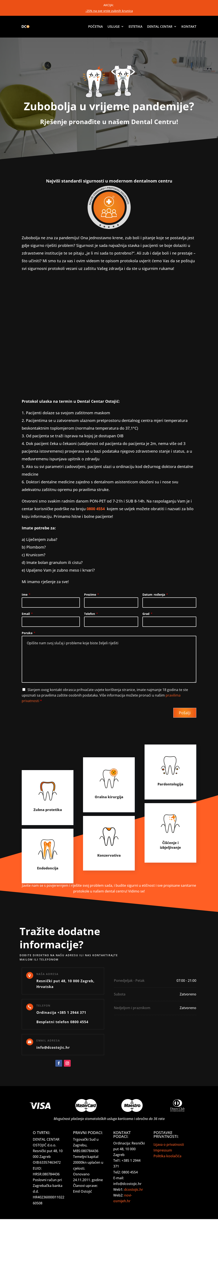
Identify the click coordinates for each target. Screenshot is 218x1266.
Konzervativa (109, 855)
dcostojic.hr (133, 1189)
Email (27, 614)
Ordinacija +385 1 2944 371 (61, 1012)
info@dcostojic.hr (53, 1047)
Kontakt (188, 26)
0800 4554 (96, 508)
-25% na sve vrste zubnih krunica (109, 11)
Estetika (135, 26)
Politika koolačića (167, 1156)
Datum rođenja (155, 595)
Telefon (91, 614)
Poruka (28, 633)
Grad (147, 614)
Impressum (162, 1150)
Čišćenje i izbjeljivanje (170, 845)
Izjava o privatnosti (168, 1144)
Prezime (91, 595)
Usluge (114, 26)
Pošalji (185, 712)
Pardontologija (170, 784)
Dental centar (159, 26)
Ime (26, 595)
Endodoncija (47, 868)
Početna (95, 26)
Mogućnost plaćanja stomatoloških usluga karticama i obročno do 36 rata (109, 1118)
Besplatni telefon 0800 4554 (62, 1022)
